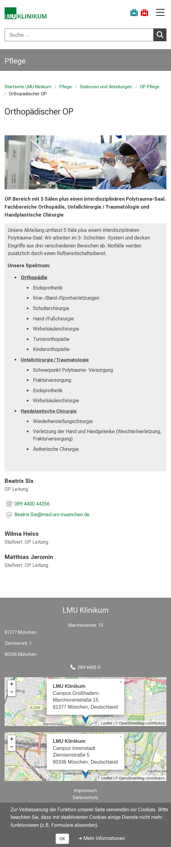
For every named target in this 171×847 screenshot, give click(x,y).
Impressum (85, 790)
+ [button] (11, 684)
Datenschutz (85, 797)
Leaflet (106, 723)
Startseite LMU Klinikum (28, 86)
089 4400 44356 (32, 504)
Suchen (161, 34)
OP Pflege (149, 86)
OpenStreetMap (132, 723)
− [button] (11, 692)
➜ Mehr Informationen (101, 838)
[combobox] (85, 34)
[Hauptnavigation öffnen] (160, 13)
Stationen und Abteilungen (106, 86)
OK (62, 838)
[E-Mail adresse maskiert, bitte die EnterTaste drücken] (51, 515)
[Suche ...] (79, 34)
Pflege (65, 86)
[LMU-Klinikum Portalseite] (26, 13)
